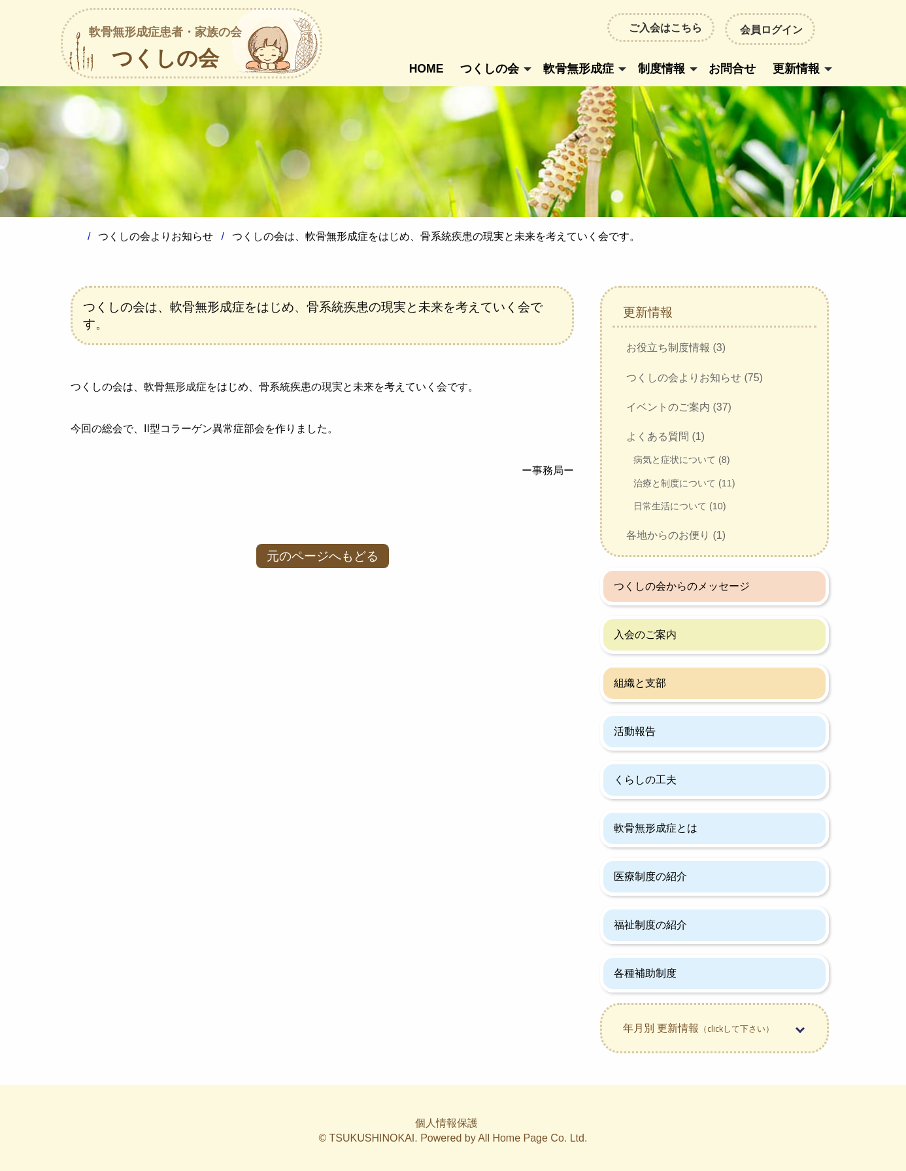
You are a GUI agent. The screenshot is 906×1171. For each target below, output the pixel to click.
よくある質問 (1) (665, 436)
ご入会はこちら (665, 27)
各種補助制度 (645, 973)
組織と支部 (640, 682)
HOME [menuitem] (426, 68)
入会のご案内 (645, 634)
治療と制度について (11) (684, 483)
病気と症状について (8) (681, 459)
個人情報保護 (446, 1123)
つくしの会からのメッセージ (682, 586)
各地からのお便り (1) (676, 535)
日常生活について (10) (679, 506)
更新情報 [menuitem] (796, 68)
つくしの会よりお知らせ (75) (694, 377)
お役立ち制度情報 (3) (676, 347)
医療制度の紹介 (650, 876)
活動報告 (635, 731)
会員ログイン (770, 29)
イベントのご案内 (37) (678, 407)
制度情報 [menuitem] (661, 68)
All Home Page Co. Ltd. (532, 1138)
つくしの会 (165, 49)
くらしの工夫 (645, 779)
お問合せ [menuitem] (732, 68)
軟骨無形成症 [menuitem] (578, 68)
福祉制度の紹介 (650, 924)
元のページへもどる (322, 556)
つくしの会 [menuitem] (489, 68)
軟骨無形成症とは (655, 828)
